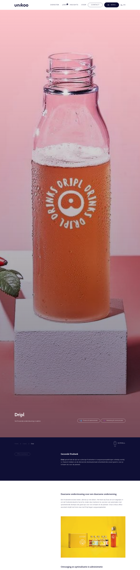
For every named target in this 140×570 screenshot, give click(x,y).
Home (16, 444)
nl (122, 5)
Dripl (32, 444)
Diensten (54, 5)
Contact (95, 5)
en (124, 5)
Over (83, 5)
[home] (21, 5)
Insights (74, 5)
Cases (25, 444)
